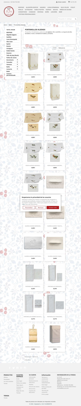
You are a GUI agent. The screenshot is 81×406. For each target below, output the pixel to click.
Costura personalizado (26, 14)
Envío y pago (45, 394)
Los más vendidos (8, 381)
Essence (48, 10)
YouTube (17, 368)
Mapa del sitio (20, 391)
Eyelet (73, 7)
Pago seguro (19, 385)
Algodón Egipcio (32, 7)
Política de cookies (21, 383)
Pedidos (31, 384)
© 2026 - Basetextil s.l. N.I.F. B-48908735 (40, 404)
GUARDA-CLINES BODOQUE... (33, 347)
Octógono (29, 10)
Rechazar (41, 207)
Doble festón (39, 10)
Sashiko (43, 7)
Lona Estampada (53, 7)
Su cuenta (32, 375)
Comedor (32, 12)
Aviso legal (19, 381)
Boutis (55, 10)
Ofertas (6, 377)
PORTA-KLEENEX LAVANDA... (33, 135)
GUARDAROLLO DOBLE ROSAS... (33, 74)
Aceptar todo (53, 207)
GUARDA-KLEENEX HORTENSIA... (33, 256)
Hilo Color (65, 7)
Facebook (9, 368)
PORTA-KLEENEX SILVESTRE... (55, 74)
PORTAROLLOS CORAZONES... (55, 316)
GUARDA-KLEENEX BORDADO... (33, 226)
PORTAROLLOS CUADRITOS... (33, 286)
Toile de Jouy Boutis (12, 55)
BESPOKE (21, 7)
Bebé (60, 12)
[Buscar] (67, 19)
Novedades (7, 379)
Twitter (13, 368)
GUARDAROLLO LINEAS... (55, 347)
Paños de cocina (65, 10)
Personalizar (29, 207)
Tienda (5, 383)
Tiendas (18, 393)
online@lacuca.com (63, 388)
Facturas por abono (34, 386)
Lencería (54, 12)
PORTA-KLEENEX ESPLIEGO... (33, 165)
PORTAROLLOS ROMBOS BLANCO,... (33, 316)
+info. (23, 204)
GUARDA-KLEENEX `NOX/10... (55, 226)
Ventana (40, 12)
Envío (17, 379)
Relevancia (67, 48)
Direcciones (32, 388)
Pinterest (21, 368)
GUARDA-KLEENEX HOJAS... (55, 256)
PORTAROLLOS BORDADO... (55, 286)
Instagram (24, 368)
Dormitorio (22, 12)
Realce (20, 10)
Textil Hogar (10, 29)
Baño (47, 12)
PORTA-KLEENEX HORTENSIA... (55, 135)
